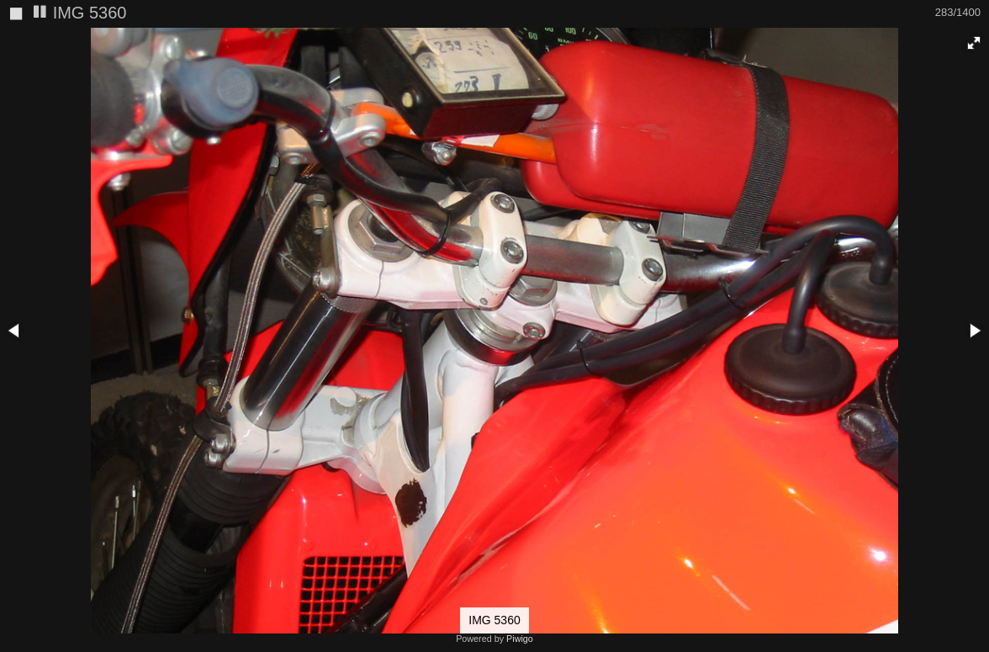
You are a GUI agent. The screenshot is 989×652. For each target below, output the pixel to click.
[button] (973, 42)
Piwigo (519, 638)
